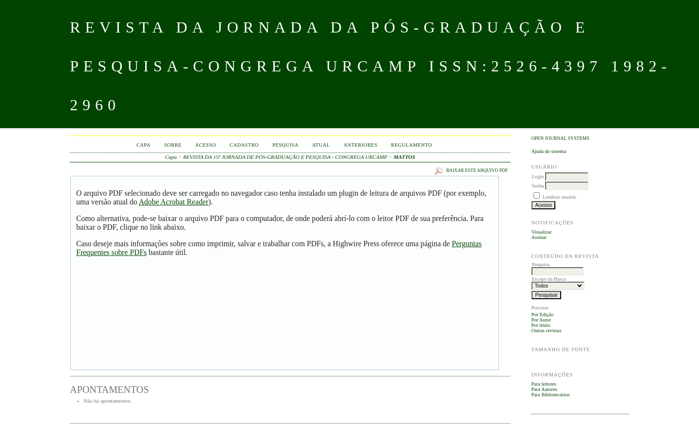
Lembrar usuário (559, 197)
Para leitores (543, 384)
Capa (143, 145)
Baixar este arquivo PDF (477, 170)
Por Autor (541, 319)
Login (538, 176)
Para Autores (544, 389)
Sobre (173, 145)
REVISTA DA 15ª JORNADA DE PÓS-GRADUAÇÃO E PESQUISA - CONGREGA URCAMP (285, 157)
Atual (321, 145)
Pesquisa (285, 145)
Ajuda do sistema (548, 151)
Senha (538, 185)
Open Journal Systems (560, 138)
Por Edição (542, 314)
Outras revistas (546, 330)
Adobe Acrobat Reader (173, 202)
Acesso (205, 145)
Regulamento (412, 145)
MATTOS (405, 157)
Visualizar (541, 232)
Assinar (539, 237)
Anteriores (361, 145)
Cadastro (244, 145)
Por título (540, 325)
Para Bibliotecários (550, 394)
